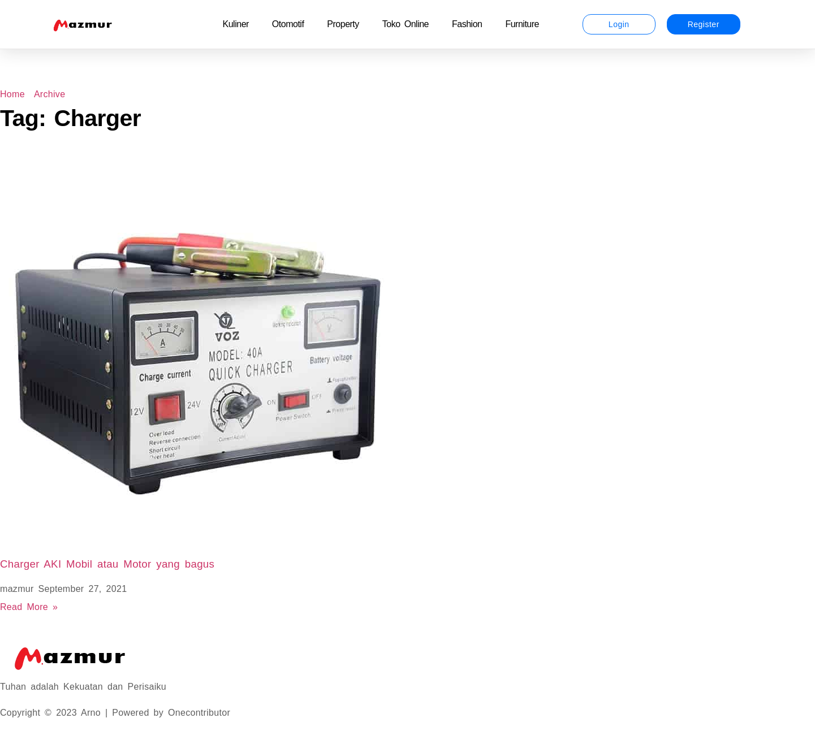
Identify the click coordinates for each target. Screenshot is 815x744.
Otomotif (288, 24)
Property (343, 24)
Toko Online (405, 24)
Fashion (467, 24)
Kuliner (236, 24)
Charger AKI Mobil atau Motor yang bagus (107, 564)
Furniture (522, 24)
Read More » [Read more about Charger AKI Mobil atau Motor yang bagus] (29, 607)
